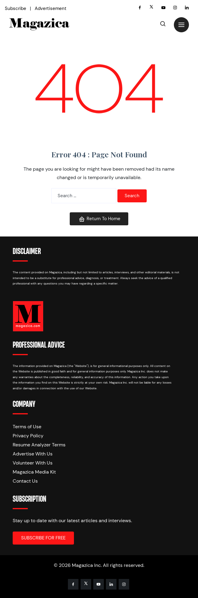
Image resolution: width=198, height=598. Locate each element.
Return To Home (99, 219)
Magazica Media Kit (34, 472)
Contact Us (25, 481)
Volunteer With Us (33, 463)
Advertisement (50, 8)
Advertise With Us (33, 454)
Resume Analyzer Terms (39, 445)
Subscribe (15, 8)
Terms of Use (27, 426)
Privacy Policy (28, 435)
